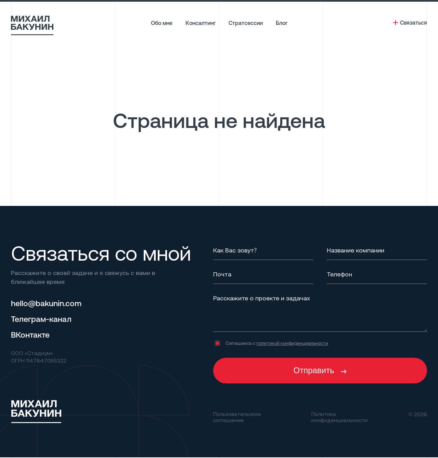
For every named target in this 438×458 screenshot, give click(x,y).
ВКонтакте (31, 334)
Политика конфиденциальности (340, 417)
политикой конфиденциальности (292, 343)
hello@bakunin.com (48, 303)
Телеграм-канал (42, 319)
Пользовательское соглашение (237, 417)
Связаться (413, 22)
